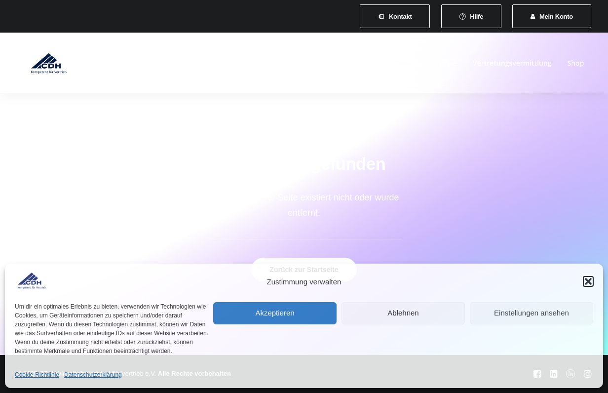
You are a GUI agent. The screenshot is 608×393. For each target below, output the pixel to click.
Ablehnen (402, 313)
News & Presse (432, 65)
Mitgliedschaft (196, 65)
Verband (143, 65)
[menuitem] (394, 16)
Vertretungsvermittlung (512, 65)
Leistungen (254, 65)
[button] (588, 281)
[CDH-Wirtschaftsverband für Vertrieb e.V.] (40, 65)
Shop (576, 65)
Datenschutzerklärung (93, 374)
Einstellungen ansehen (531, 313)
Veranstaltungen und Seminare (340, 65)
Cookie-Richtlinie (37, 374)
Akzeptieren (274, 313)
